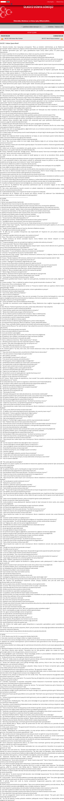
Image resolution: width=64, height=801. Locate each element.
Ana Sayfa (50, 2)
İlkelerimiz (60, 2)
